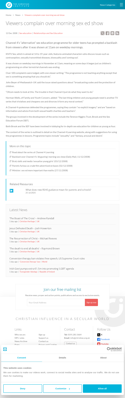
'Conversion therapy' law (30, 262)
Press (17, 344)
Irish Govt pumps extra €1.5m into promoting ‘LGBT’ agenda (41, 268)
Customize (62, 388)
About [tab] (103, 357)
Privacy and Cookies (48, 344)
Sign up (42, 334)
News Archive (21, 341)
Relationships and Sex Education (48, 33)
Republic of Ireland (47, 272)
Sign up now (91, 302)
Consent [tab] (21, 357)
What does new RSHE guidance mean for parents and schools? (58, 189)
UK (38, 221)
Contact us (43, 341)
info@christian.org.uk (80, 338)
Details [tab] (62, 357)
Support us (43, 338)
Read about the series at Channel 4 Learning (33, 152)
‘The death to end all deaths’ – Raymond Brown (34, 248)
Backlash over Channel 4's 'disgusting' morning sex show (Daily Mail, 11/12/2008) (51, 156)
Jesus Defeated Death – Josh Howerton (30, 228)
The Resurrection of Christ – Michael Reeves (33, 238)
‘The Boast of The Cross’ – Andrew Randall (31, 218)
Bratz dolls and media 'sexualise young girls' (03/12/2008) (40, 161)
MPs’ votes (19, 338)
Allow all (102, 388)
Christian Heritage (27, 221)
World (44, 262)
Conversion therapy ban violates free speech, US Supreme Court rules (47, 258)
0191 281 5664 (74, 334)
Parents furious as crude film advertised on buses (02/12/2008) (42, 165)
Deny (22, 388)
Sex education (25, 33)
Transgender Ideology (28, 272)
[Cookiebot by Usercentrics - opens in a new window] (109, 349)
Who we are (20, 334)
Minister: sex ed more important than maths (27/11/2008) (40, 170)
